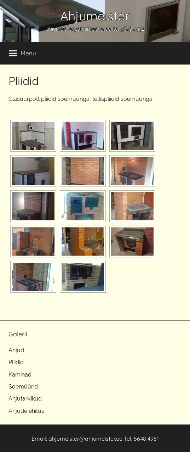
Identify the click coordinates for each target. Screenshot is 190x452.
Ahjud (16, 350)
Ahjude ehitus (26, 411)
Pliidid (16, 362)
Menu (22, 53)
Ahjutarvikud (25, 398)
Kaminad (19, 374)
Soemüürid (23, 386)
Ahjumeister (95, 16)
